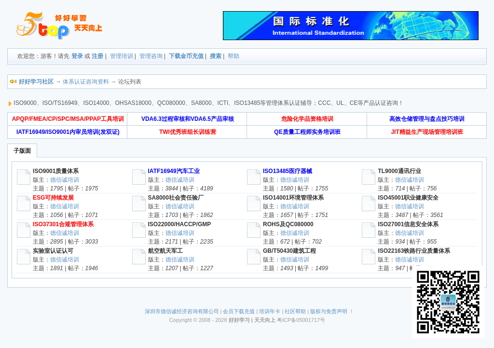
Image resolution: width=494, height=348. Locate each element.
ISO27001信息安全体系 (408, 224)
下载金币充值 (186, 56)
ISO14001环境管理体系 (293, 197)
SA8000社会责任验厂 (176, 197)
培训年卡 (269, 311)
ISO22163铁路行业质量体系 (414, 250)
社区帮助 (295, 311)
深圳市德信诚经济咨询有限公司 (182, 311)
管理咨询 (151, 56)
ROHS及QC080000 (288, 224)
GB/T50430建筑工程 (289, 250)
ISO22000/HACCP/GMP (179, 224)
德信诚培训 (64, 179)
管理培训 (121, 56)
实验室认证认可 (53, 250)
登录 (77, 56)
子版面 (22, 150)
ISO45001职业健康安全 (408, 197)
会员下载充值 (239, 311)
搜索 (215, 56)
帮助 (233, 56)
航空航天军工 (165, 250)
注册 (97, 56)
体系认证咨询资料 (86, 81)
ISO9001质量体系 (56, 171)
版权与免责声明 (328, 311)
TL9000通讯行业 (399, 171)
